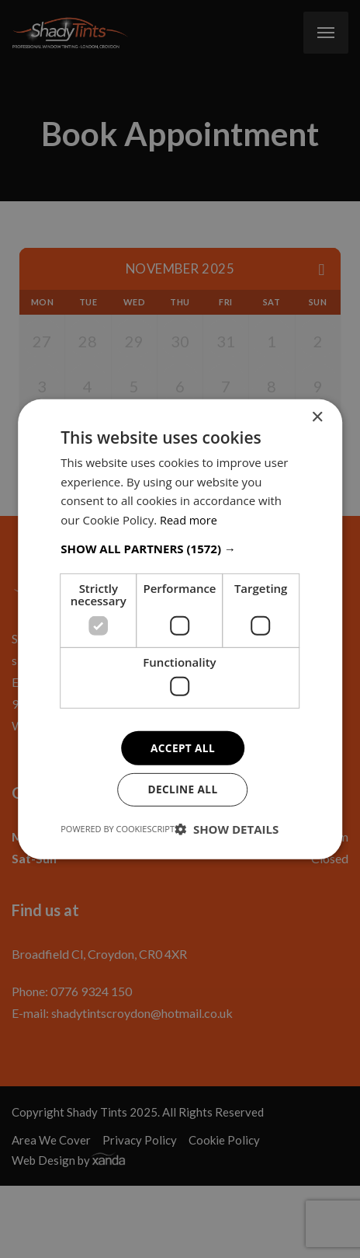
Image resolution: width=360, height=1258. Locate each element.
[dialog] (180, 629)
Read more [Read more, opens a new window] (190, 519)
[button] (180, 548)
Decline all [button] (182, 789)
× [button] (317, 416)
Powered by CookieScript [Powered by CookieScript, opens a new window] (118, 829)
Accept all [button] (183, 747)
